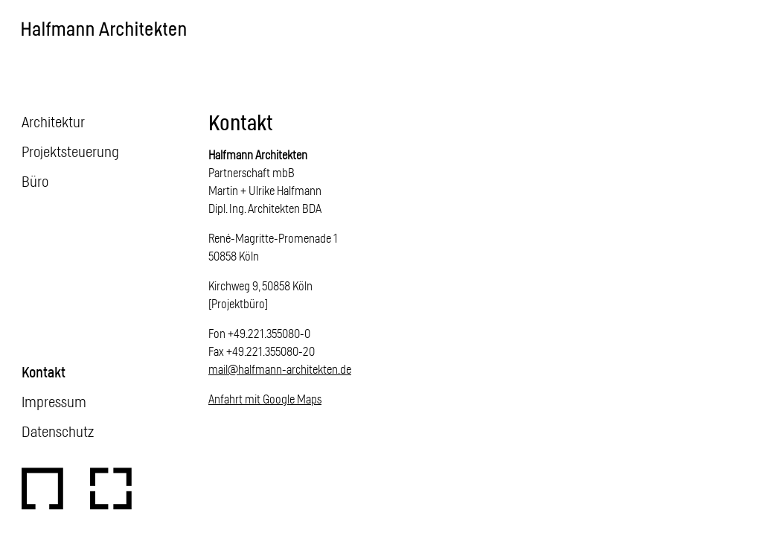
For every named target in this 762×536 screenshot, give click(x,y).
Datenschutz (58, 431)
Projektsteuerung (70, 151)
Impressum (54, 401)
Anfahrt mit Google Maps (264, 399)
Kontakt (43, 371)
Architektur (53, 121)
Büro (35, 181)
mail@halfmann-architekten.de (279, 369)
